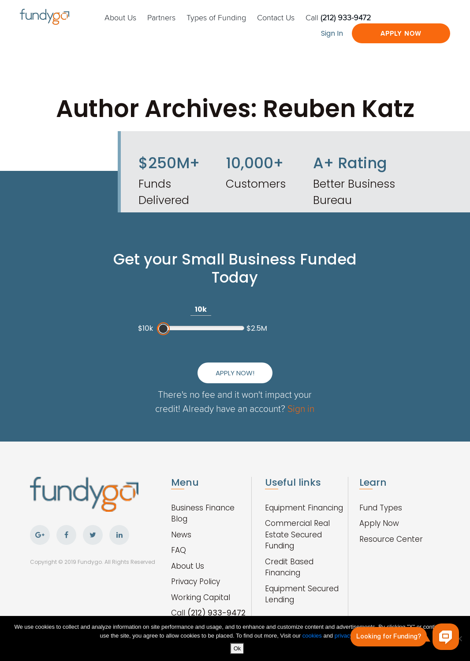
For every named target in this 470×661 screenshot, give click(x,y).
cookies (313, 635)
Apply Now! (235, 373)
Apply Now (401, 33)
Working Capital (200, 597)
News (181, 534)
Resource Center (391, 539)
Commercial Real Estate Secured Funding (297, 534)
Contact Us (276, 17)
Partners (161, 17)
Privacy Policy (195, 581)
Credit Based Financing (289, 567)
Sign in (300, 408)
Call (338, 17)
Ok (237, 648)
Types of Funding (216, 17)
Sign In (332, 33)
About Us (120, 17)
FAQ (178, 550)
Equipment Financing (304, 507)
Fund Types (380, 507)
